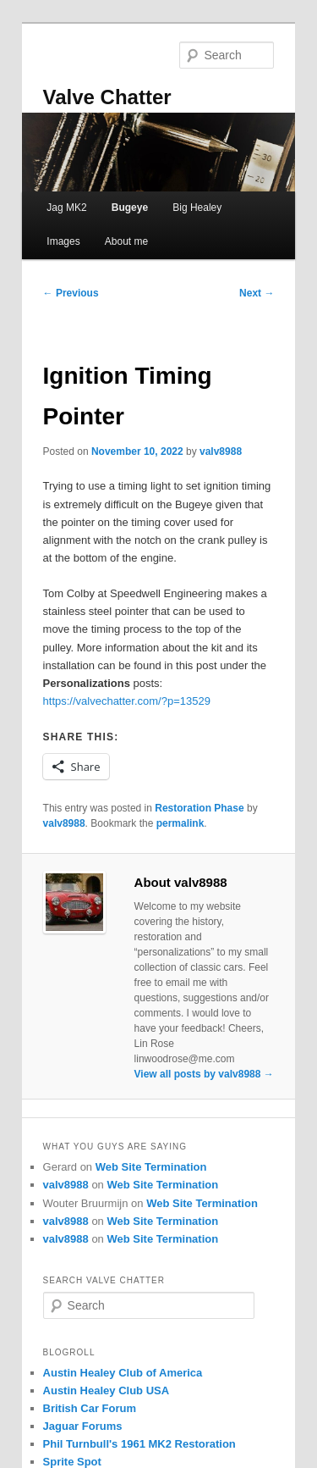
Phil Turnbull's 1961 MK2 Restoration (139, 1444)
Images (62, 241)
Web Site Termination (151, 1167)
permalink (180, 823)
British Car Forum (90, 1408)
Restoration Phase (199, 808)
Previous (71, 293)
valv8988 (220, 451)
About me (126, 241)
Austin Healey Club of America (123, 1372)
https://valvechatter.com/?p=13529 (126, 701)
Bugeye (130, 207)
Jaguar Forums (83, 1426)
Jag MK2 (66, 207)
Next (256, 293)
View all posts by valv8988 (204, 1074)
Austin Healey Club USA (106, 1390)
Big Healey (196, 207)
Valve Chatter (107, 97)
